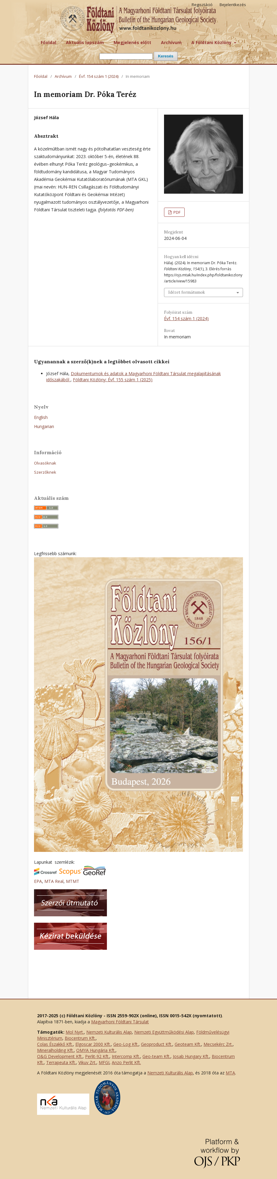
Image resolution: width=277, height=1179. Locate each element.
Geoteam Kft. (188, 1044)
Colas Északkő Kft (54, 1044)
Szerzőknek (45, 472)
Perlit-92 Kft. (97, 1056)
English (41, 417)
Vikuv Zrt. (87, 1062)
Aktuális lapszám (85, 42)
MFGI (104, 1062)
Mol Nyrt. (75, 1032)
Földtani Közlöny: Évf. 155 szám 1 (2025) (112, 379)
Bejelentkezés (233, 4)
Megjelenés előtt (132, 42)
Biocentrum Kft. (80, 1038)
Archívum (171, 42)
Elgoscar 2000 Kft (92, 1044)
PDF (176, 212)
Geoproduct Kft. (156, 1044)
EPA (38, 881)
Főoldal (48, 42)
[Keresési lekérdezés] (126, 56)
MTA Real (53, 881)
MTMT (72, 881)
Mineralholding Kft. (55, 1050)
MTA (230, 1073)
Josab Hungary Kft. (191, 1056)
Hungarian (44, 426)
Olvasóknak (45, 463)
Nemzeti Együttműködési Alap (164, 1032)
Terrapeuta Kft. (61, 1062)
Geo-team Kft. (156, 1056)
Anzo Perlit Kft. (126, 1062)
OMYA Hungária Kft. (95, 1050)
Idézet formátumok (186, 292)
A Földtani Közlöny (212, 42)
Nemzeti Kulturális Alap (109, 1032)
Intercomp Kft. (126, 1056)
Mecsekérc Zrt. (218, 1044)
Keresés (165, 56)
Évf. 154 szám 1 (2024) (98, 76)
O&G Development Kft (59, 1056)
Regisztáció (202, 4)
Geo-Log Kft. (125, 1044)
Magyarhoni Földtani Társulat (120, 1022)
